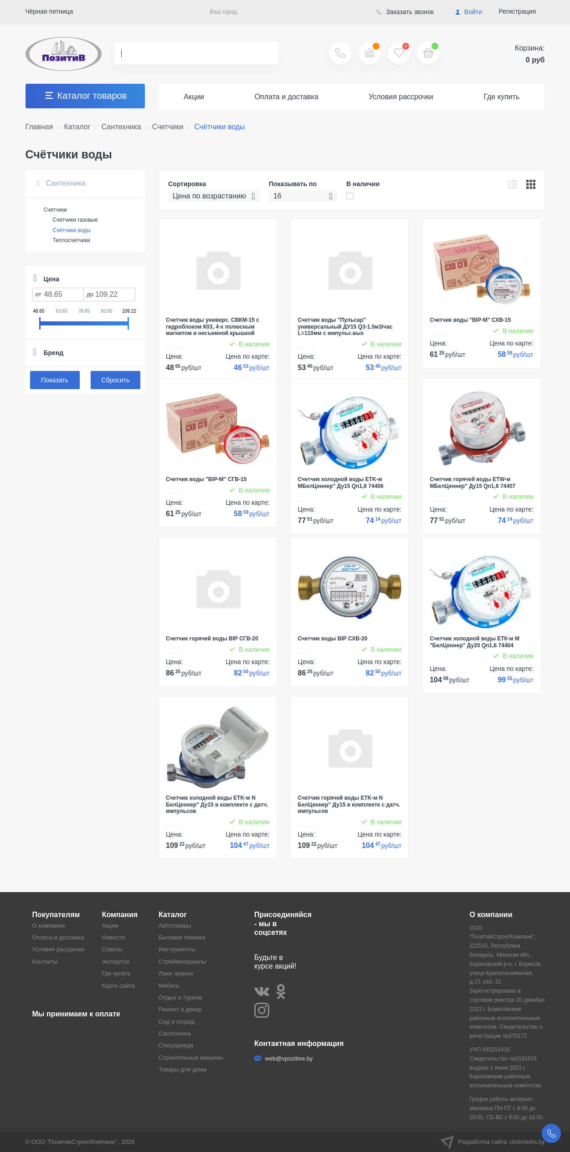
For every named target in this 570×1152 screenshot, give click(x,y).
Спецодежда (176, 1045)
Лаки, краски (176, 973)
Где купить (501, 97)
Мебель (169, 985)
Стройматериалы (182, 961)
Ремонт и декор (180, 1009)
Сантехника (61, 183)
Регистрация (517, 11)
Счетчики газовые (75, 220)
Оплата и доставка (286, 97)
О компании (48, 925)
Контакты (45, 961)
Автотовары (175, 925)
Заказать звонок (405, 11)
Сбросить (115, 380)
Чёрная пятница (49, 11)
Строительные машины (191, 1057)
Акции (194, 97)
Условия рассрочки (401, 97)
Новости (113, 937)
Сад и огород (177, 1021)
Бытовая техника (182, 937)
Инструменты (177, 949)
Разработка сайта (492, 1141)
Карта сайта (118, 985)
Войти (468, 11)
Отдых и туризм (180, 997)
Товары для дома (182, 1069)
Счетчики (55, 210)
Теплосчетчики (71, 240)
